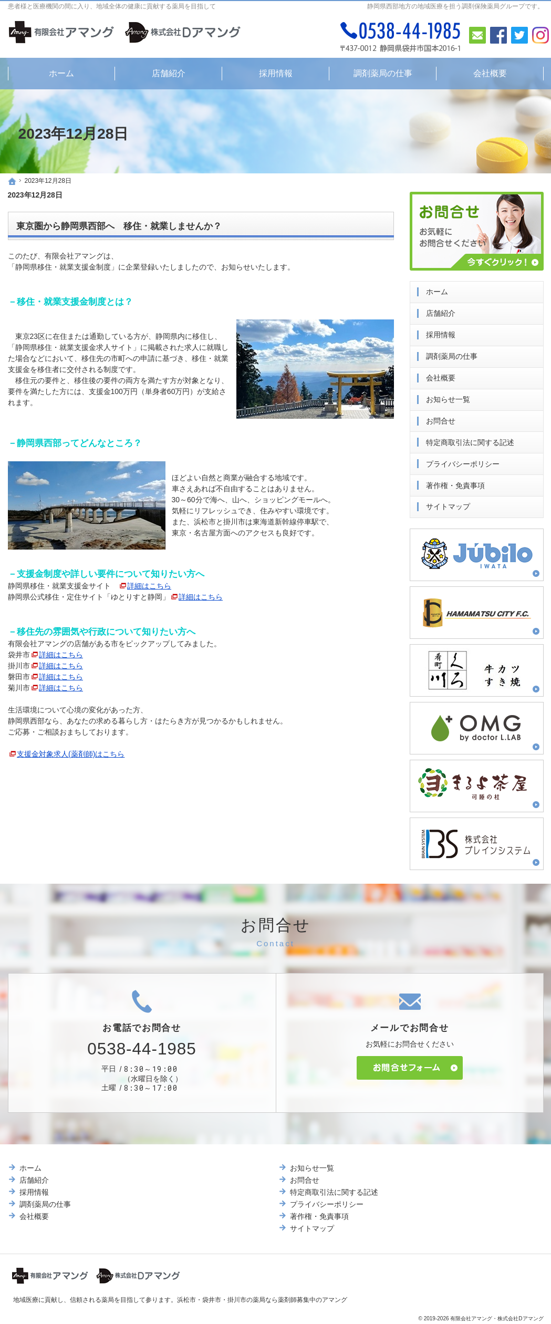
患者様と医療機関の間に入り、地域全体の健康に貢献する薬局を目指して (112, 6)
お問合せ (440, 418)
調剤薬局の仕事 (451, 353)
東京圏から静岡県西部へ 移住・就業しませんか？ (119, 226)
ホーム (437, 289)
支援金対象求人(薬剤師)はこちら (70, 754)
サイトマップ (448, 504)
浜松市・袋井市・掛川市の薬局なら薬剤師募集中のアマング (262, 1300)
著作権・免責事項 (455, 483)
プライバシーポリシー (463, 461)
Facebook (498, 35)
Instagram (540, 35)
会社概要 (440, 375)
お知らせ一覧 (448, 396)
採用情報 (440, 332)
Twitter (519, 35)
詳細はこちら (149, 586)
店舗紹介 (440, 311)
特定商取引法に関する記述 (470, 440)
